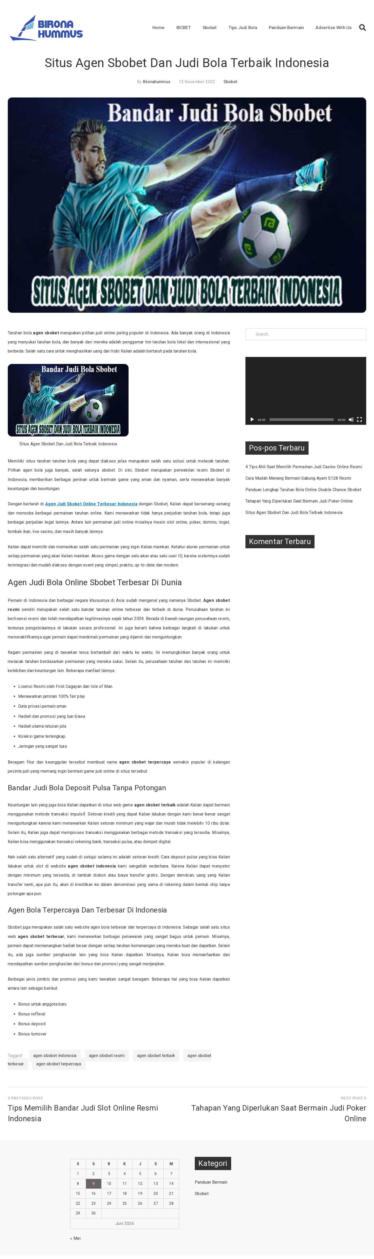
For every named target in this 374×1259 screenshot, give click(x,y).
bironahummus (157, 81)
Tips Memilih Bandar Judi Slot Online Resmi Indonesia (83, 1104)
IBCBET (183, 27)
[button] (362, 27)
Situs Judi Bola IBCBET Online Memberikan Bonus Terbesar (185, 1252)
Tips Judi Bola (243, 27)
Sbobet (210, 27)
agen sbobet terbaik (156, 1046)
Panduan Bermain (286, 27)
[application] (309, 389)
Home (158, 27)
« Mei (75, 1229)
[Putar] (258, 416)
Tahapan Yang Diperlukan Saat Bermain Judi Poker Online (305, 509)
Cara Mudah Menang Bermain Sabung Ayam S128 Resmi (305, 480)
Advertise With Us (334, 27)
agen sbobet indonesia (55, 1046)
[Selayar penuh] (359, 416)
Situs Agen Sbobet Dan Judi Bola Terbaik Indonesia (300, 521)
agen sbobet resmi (107, 1046)
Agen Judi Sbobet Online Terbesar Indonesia (91, 503)
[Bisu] (351, 416)
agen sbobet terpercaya (58, 1054)
